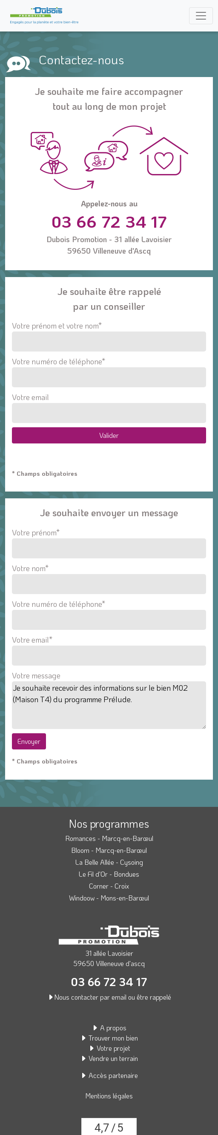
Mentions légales (109, 1095)
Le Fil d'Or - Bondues (109, 873)
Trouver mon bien (109, 1037)
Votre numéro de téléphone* (109, 371)
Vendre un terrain (109, 1058)
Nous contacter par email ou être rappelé (109, 996)
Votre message (36, 675)
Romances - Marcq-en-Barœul (109, 838)
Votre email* (109, 648)
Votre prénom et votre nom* (109, 336)
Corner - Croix (109, 885)
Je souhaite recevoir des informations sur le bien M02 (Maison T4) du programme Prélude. (109, 705)
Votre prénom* (109, 540)
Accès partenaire (109, 1075)
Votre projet (109, 1048)
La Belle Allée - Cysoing (109, 862)
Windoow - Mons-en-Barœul (109, 897)
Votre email (109, 407)
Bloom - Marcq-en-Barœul (109, 850)
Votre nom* (109, 576)
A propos (109, 1027)
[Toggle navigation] (201, 15)
